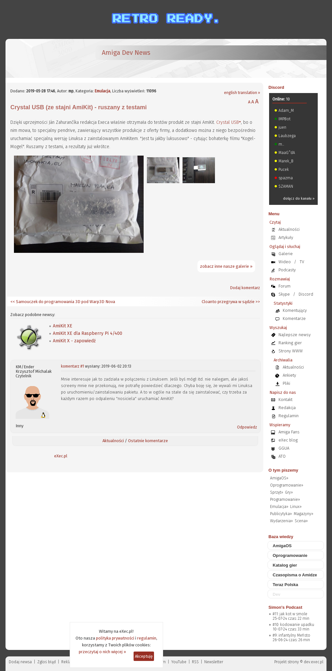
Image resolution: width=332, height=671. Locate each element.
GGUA (284, 448)
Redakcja (287, 407)
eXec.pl (60, 455)
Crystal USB (227, 122)
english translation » (242, 92)
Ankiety (289, 375)
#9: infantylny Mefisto (291, 635)
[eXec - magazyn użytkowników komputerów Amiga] (44, 58)
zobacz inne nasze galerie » (226, 266)
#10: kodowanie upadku (293, 624)
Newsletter (213, 662)
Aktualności (113, 440)
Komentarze (294, 318)
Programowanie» (285, 499)
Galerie (286, 253)
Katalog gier (285, 565)
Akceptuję (144, 656)
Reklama (69, 662)
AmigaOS (282, 545)
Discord (276, 87)
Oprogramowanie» (286, 485)
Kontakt (285, 399)
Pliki (286, 383)
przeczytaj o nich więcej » (102, 651)
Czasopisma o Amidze (295, 574)
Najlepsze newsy (295, 334)
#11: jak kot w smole (290, 614)
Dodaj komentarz (245, 288)
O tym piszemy (283, 470)
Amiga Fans (289, 432)
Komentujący (295, 310)
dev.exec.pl (313, 662)
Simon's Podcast (285, 607)
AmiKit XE (62, 326)
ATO (282, 456)
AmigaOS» (279, 478)
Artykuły (286, 237)
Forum (284, 286)
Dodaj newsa (20, 662)
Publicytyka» (281, 514)
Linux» (296, 506)
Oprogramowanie (290, 555)
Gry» (289, 492)
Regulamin (289, 415)
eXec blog (288, 440)
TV (302, 261)
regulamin (146, 638)
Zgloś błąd (46, 662)
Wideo (285, 261)
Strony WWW (291, 350)
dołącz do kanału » (298, 198)
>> (257, 301)
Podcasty (287, 269)
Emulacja (102, 91)
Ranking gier (290, 342)
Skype (284, 294)
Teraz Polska (285, 584)
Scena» (301, 521)
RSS (195, 662)
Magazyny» (303, 514)
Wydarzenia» (281, 521)
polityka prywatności (115, 638)
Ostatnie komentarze (148, 440)
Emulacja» (279, 506)
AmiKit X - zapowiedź (74, 341)
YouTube (178, 662)
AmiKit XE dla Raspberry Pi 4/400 (87, 333)
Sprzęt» (276, 492)
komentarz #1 (72, 366)
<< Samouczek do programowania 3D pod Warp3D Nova (62, 301)
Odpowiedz (247, 427)
